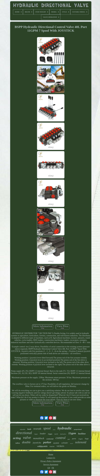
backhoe (82, 433)
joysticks (37, 442)
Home (50, 454)
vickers (60, 446)
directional (24, 433)
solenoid (80, 442)
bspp (86, 439)
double (26, 442)
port (69, 439)
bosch (71, 443)
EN (49, 468)
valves (17, 443)
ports (74, 439)
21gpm (50, 434)
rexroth (37, 428)
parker (47, 442)
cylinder (64, 443)
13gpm (80, 439)
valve (27, 437)
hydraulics (63, 434)
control (60, 438)
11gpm (72, 433)
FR (53, 468)
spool (47, 428)
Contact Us (50, 458)
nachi (56, 434)
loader (43, 433)
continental (49, 439)
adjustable (22, 429)
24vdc (54, 429)
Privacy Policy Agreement (51, 461)
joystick (56, 443)
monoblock (38, 438)
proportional (78, 429)
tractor (52, 446)
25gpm (36, 434)
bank (29, 429)
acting (17, 438)
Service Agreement (50, 464)
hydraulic (65, 428)
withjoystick (42, 446)
